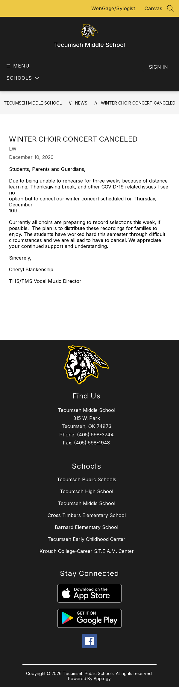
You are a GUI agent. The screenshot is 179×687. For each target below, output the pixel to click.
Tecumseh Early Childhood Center (86, 539)
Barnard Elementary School (86, 527)
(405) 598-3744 (95, 435)
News (81, 102)
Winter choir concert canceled (138, 102)
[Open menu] (17, 66)
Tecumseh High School (86, 491)
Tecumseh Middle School (33, 102)
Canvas (153, 8)
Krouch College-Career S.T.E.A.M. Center (87, 551)
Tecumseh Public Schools (86, 479)
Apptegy (102, 678)
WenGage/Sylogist (113, 8)
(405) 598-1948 (92, 443)
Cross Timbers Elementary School (87, 515)
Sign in (158, 67)
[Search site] (170, 8)
